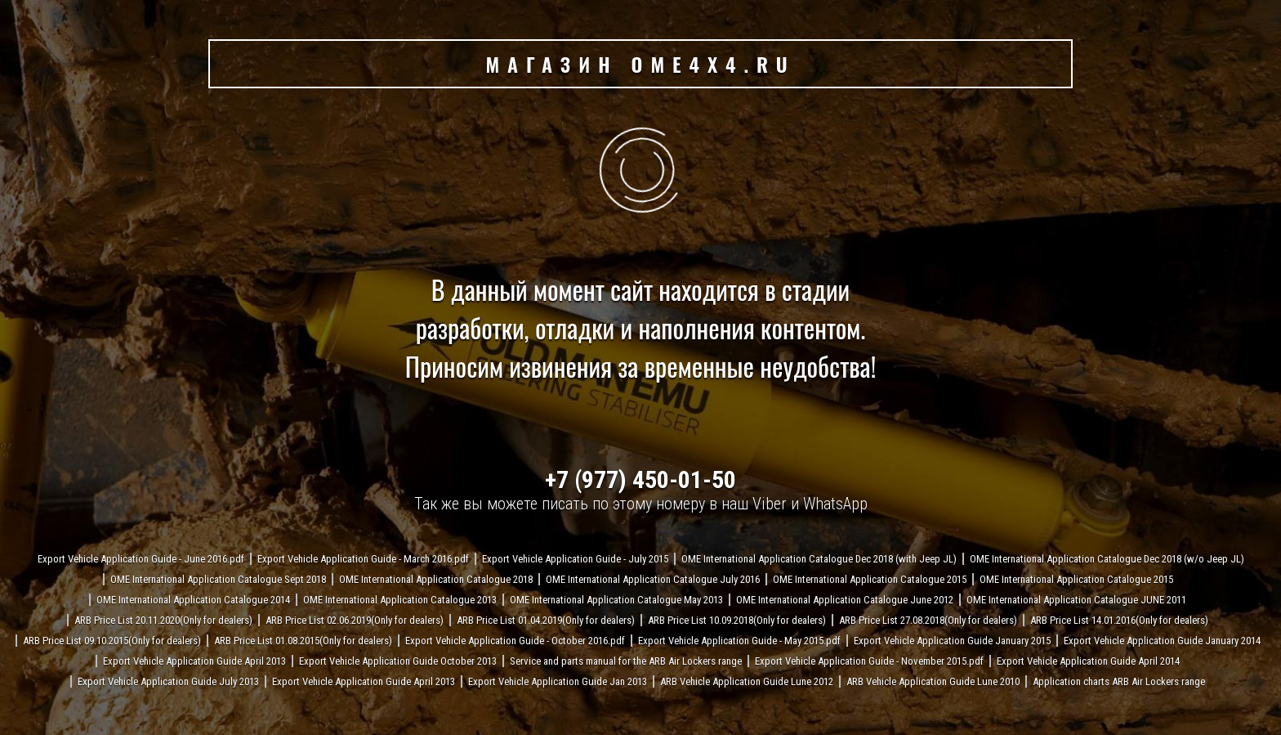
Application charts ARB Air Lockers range (1119, 681)
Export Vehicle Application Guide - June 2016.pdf (141, 559)
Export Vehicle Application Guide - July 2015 (575, 559)
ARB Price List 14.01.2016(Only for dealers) (1119, 620)
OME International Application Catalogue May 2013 (616, 600)
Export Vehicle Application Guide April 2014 (1088, 661)
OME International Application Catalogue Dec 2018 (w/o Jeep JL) (1107, 559)
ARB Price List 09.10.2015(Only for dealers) (112, 640)
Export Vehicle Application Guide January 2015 (952, 640)
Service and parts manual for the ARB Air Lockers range (626, 661)
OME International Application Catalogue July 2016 (653, 579)
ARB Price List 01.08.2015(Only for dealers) (303, 640)
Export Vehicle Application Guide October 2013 (398, 661)
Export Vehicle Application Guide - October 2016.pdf (515, 640)
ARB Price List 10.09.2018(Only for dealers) (737, 620)
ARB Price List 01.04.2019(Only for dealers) (546, 620)
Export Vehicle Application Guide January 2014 (1162, 640)
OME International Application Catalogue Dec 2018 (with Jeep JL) (819, 559)
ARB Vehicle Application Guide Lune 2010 (933, 681)
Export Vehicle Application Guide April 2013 (194, 661)
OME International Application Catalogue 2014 (193, 600)
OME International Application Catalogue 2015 (869, 579)
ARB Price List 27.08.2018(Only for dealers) (928, 620)
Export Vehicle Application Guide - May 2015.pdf (739, 640)
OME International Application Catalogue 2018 (436, 579)
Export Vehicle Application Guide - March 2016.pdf (363, 559)
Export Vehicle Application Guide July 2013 (168, 681)
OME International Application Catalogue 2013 (400, 600)
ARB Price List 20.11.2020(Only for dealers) (163, 620)
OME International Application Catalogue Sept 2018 (218, 579)
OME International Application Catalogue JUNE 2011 (1076, 600)
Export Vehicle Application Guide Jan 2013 (557, 681)
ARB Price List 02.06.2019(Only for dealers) (355, 620)
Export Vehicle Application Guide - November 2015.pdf (869, 661)
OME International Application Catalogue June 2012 (844, 600)
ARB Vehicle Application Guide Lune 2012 (746, 681)
